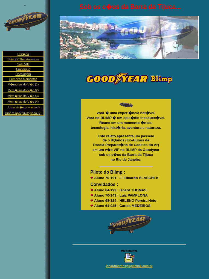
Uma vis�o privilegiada (24, 107)
